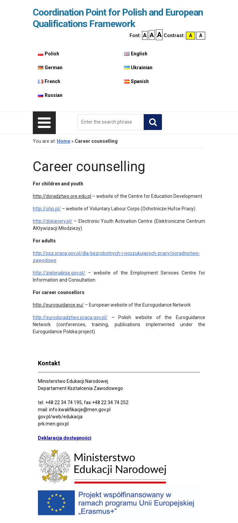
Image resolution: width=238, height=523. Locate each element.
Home (63, 141)
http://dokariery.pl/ (52, 221)
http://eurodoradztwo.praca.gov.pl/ (70, 317)
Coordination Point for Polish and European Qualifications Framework (118, 18)
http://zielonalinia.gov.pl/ (59, 273)
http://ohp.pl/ (47, 208)
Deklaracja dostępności (64, 438)
